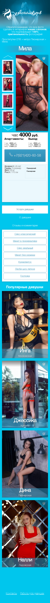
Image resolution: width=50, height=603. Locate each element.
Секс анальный (25, 248)
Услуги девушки (25, 209)
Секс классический (25, 234)
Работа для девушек (32, 593)
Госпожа (25, 276)
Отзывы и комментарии (25, 226)
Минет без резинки (25, 255)
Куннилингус (25, 262)
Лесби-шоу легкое (25, 269)
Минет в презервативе (25, 241)
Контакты (11, 593)
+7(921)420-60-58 (25, 155)
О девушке (25, 217)
